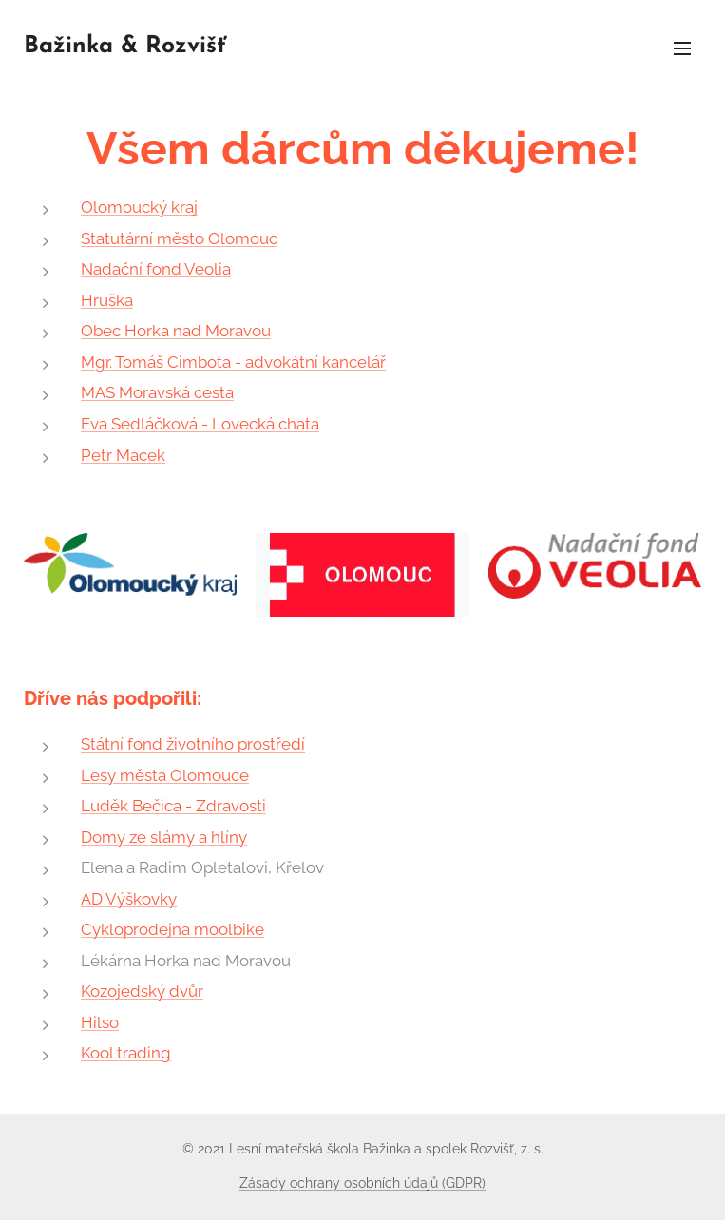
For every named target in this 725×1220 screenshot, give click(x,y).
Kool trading (126, 1052)
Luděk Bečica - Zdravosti (173, 805)
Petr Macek (123, 455)
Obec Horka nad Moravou (176, 330)
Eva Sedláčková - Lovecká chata (200, 423)
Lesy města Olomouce (165, 775)
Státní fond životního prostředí (193, 743)
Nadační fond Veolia (156, 268)
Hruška (107, 300)
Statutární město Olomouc (179, 238)
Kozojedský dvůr (142, 991)
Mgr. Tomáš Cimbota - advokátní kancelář (233, 362)
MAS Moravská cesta (157, 392)
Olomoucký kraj (139, 207)
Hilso (100, 1022)
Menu (682, 48)
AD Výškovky (129, 898)
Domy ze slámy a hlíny (164, 837)
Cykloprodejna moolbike (172, 929)
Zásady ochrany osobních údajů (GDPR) (362, 1183)
